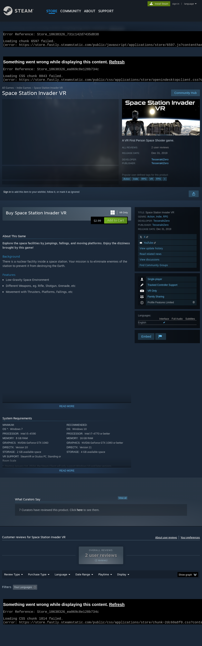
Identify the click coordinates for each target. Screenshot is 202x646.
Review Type (12, 585)
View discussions (149, 321)
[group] (101, 601)
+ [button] (164, 184)
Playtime (103, 585)
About (89, 11)
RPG (144, 184)
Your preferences (190, 542)
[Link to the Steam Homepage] (21, 14)
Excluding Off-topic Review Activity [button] (65, 598)
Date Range (82, 585)
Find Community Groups (154, 326)
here (80, 515)
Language (61, 585)
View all (123, 503)
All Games (8, 92)
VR (151, 184)
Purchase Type (37, 585)
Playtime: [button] (97, 598)
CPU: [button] (183, 598)
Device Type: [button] (24, 603)
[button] (115, 225)
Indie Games (24, 92)
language (189, 3)
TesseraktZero (160, 164)
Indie (135, 184)
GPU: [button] (6, 603)
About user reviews (166, 542)
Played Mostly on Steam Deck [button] (126, 598)
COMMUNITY (70, 11)
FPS (158, 184)
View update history (151, 310)
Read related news (150, 315)
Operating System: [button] (162, 598)
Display (121, 585)
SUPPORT (106, 11)
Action (126, 184)
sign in (175, 3)
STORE (51, 11)
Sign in (7, 196)
